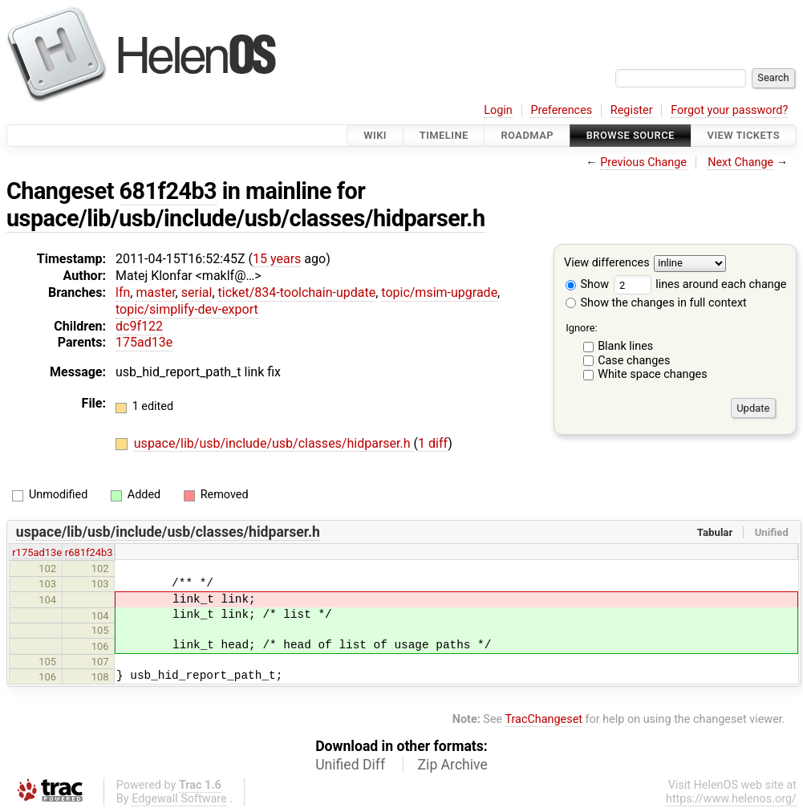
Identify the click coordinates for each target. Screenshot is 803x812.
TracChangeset (543, 719)
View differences (607, 263)
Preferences (561, 110)
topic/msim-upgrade (439, 292)
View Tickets (744, 135)
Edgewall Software (179, 799)
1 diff (433, 443)
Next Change (740, 162)
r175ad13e (37, 552)
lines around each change (700, 284)
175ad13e (144, 342)
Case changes (634, 360)
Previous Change (643, 162)
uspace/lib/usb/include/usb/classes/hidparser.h (245, 218)
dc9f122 (139, 326)
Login (498, 110)
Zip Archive (453, 765)
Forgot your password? (729, 110)
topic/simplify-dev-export (187, 309)
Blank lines (625, 346)
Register (631, 110)
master (155, 292)
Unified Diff (350, 765)
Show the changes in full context (656, 303)
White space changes (653, 374)
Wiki (375, 135)
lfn (123, 292)
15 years (277, 258)
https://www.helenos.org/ (731, 799)
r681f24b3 (89, 552)
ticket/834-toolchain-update (297, 292)
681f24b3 (168, 191)
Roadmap (527, 135)
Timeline (444, 135)
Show (587, 284)
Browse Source (630, 135)
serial (197, 292)
